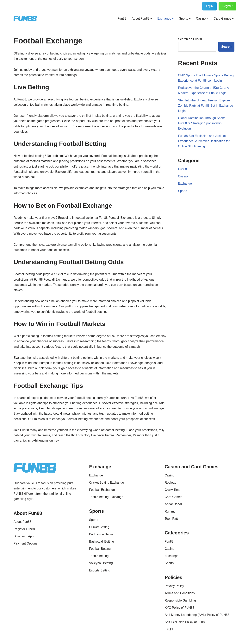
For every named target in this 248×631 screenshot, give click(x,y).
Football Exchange (102, 489)
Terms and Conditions (180, 593)
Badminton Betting (102, 534)
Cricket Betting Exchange (106, 482)
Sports (182, 191)
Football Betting (100, 548)
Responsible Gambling (180, 600)
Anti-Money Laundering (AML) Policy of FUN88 (197, 614)
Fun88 (121, 18)
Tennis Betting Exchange (106, 497)
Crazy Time (172, 489)
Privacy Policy (174, 586)
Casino (183, 176)
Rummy (170, 511)
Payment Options (25, 543)
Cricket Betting (99, 527)
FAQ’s (169, 629)
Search (226, 46)
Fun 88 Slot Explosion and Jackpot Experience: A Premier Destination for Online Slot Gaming (204, 141)
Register (227, 6)
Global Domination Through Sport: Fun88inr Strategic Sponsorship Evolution (201, 123)
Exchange (185, 183)
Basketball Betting (101, 541)
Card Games (173, 497)
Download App (24, 536)
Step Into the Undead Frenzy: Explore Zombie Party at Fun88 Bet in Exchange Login (205, 105)
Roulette (170, 482)
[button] (151, 18)
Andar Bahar (173, 504)
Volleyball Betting (101, 563)
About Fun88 (22, 521)
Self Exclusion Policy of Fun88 (185, 622)
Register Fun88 (24, 529)
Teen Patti (171, 518)
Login (209, 6)
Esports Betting (99, 570)
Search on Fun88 (190, 39)
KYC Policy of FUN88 (179, 607)
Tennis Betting (99, 556)
